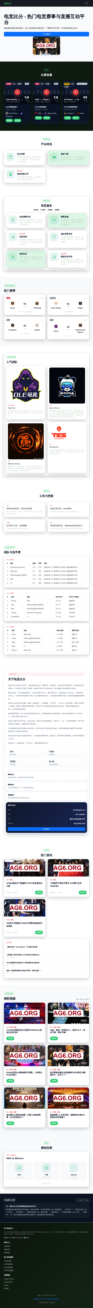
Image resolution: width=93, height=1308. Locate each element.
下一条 (86, 1200)
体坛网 (6, 1288)
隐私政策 (37, 1299)
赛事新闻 (7, 1252)
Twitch (6, 1285)
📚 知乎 (6, 1238)
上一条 (80, 1200)
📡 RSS (26, 1238)
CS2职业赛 (7, 1261)
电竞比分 (8, 3)
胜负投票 (7, 1246)
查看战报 (39, 932)
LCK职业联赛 (8, 1264)
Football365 (8, 1282)
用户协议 (43, 1299)
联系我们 (56, 1299)
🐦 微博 (12, 1238)
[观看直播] (17, 92)
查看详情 (39, 892)
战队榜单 (7, 1249)
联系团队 (46, 829)
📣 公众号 (19, 1238)
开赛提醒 (67, 118)
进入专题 (82, 892)
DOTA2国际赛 (8, 1270)
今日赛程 (46, 34)
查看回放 (53, 1038)
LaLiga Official (9, 1279)
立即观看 (10, 1081)
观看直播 (9, 120)
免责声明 (49, 1299)
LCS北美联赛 (8, 1267)
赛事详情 (75, 118)
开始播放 (10, 1038)
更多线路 (17, 120)
